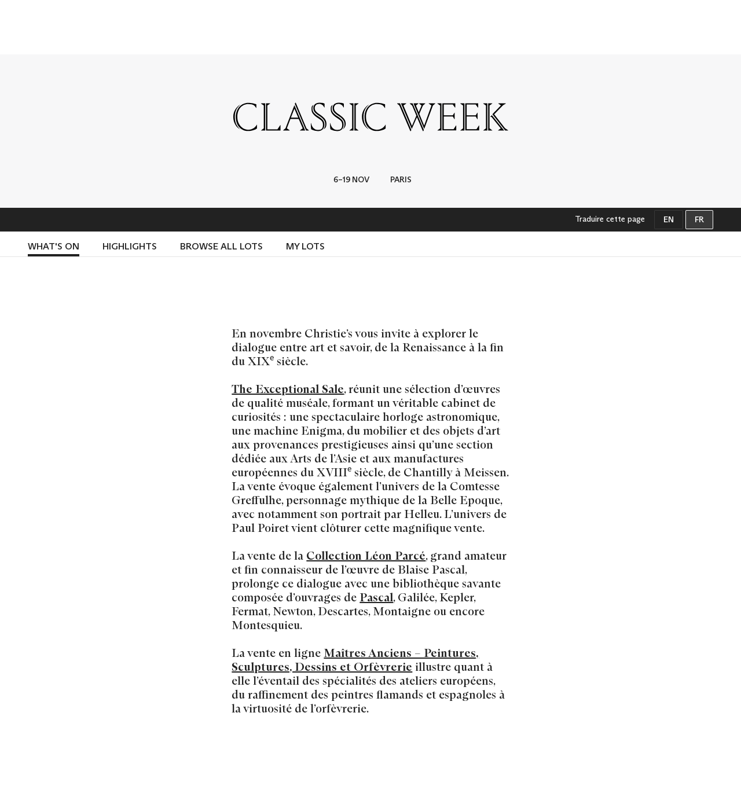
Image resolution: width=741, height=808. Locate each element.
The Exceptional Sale (288, 389)
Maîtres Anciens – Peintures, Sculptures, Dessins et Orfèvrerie (355, 660)
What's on (53, 246)
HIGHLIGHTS (129, 246)
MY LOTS (305, 246)
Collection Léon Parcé (365, 556)
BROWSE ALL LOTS (221, 246)
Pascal (376, 597)
